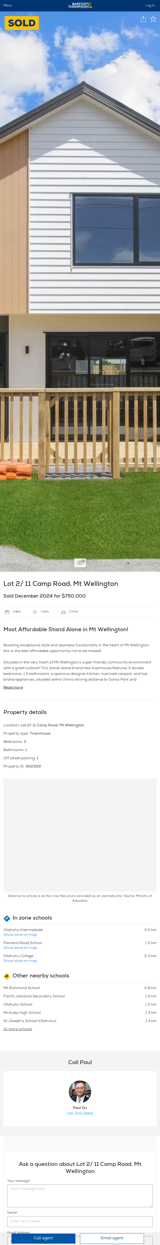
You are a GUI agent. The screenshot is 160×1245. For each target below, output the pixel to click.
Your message (18, 1181)
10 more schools (17, 1029)
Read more (13, 688)
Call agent (43, 1238)
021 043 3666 (80, 1114)
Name (12, 1213)
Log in (150, 5)
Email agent (112, 1238)
